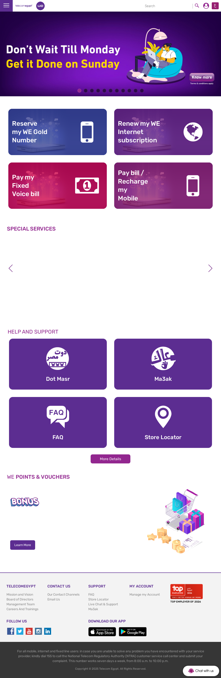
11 (142, 91)
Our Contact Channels (63, 595)
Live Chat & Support (103, 604)
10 (136, 91)
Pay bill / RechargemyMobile (133, 185)
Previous (10, 268)
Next (210, 268)
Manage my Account (144, 595)
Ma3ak (93, 609)
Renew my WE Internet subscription (139, 132)
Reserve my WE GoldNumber (29, 132)
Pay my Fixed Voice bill (25, 185)
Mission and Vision (19, 595)
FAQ (91, 595)
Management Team (20, 604)
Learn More (22, 545)
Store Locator (98, 599)
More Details (110, 459)
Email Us (53, 599)
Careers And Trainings (22, 609)
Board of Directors (19, 599)
